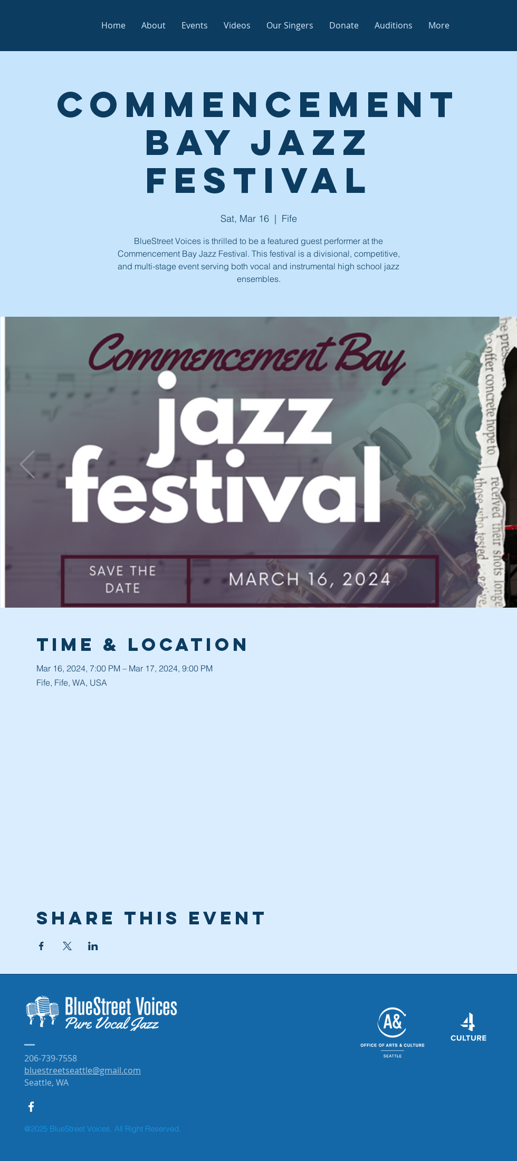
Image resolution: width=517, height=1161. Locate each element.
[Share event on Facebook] (41, 946)
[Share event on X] (67, 946)
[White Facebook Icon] (31, 1107)
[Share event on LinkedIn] (93, 946)
